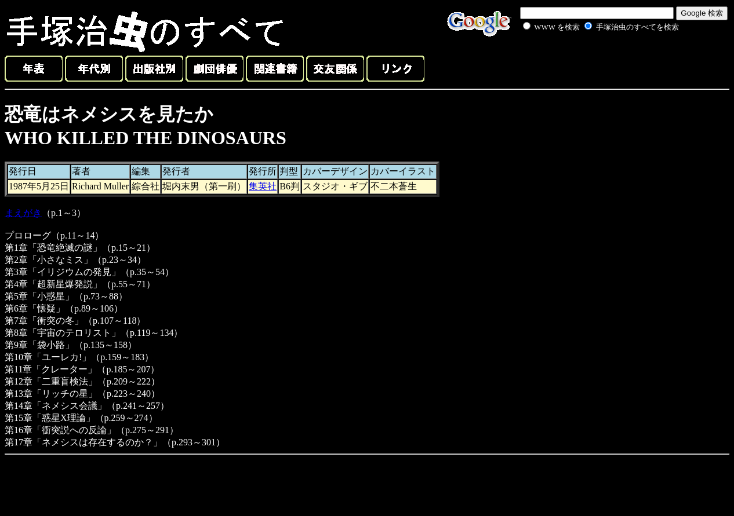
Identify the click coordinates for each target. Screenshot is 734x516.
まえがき (23, 213)
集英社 (263, 186)
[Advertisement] (588, 60)
